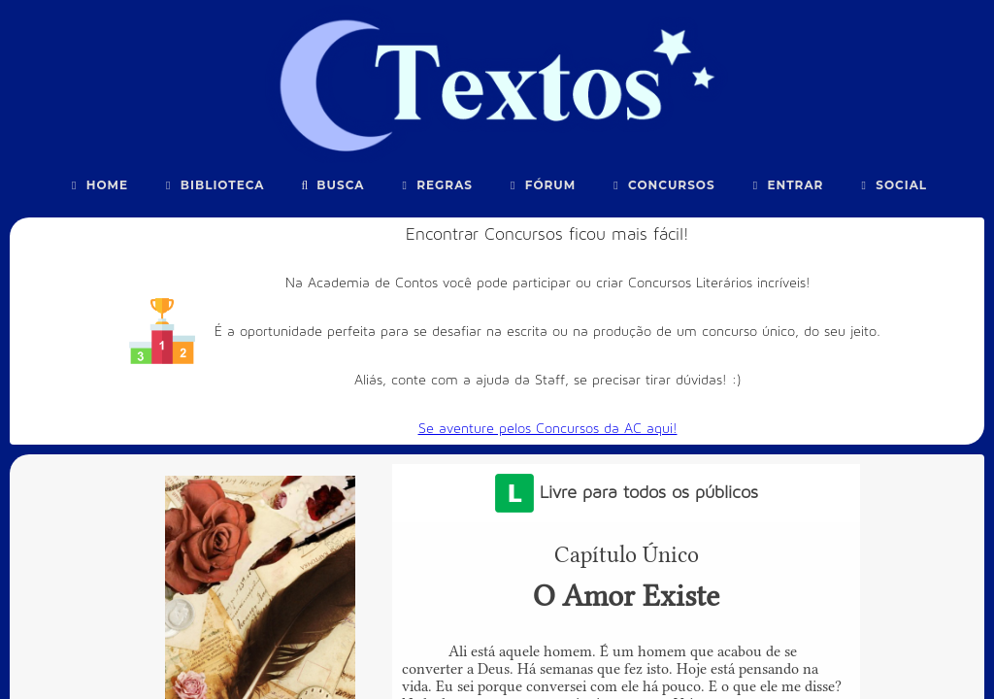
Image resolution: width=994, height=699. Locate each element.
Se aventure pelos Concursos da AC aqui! (548, 428)
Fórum (541, 185)
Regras (435, 185)
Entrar (786, 185)
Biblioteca (213, 185)
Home (97, 185)
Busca (331, 185)
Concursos (661, 185)
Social (891, 185)
